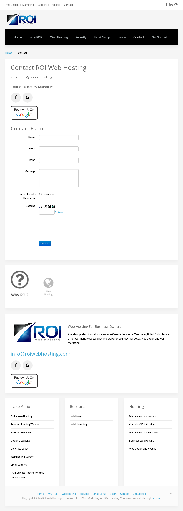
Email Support (19, 464)
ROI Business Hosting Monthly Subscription (27, 474)
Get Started (159, 37)
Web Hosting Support (22, 456)
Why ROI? (36, 37)
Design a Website (20, 440)
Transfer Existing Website (25, 424)
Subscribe (48, 194)
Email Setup (102, 37)
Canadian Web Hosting (142, 424)
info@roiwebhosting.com (40, 353)
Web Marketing (78, 424)
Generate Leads (20, 448)
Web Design (12, 4)
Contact (68, 4)
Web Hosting (59, 37)
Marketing (28, 4)
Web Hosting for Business (143, 432)
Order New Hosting (21, 416)
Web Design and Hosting (142, 448)
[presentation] (66, 228)
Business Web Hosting (141, 440)
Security (81, 37)
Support (42, 4)
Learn (122, 37)
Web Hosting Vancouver (142, 416)
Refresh (59, 212)
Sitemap (156, 498)
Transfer (55, 4)
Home (18, 37)
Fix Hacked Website (21, 432)
